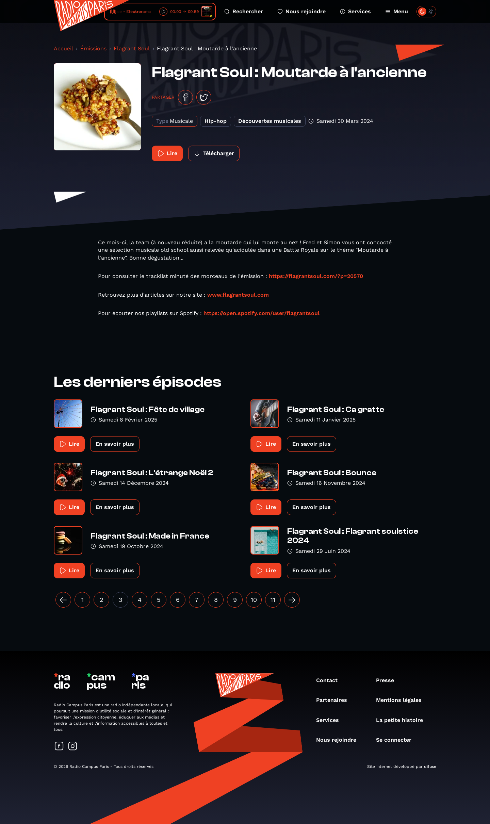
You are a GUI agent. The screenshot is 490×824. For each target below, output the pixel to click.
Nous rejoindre (301, 11)
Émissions (93, 48)
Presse (388, 680)
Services (355, 11)
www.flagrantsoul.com (238, 295)
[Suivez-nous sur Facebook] (59, 747)
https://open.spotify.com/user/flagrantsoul (261, 313)
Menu (396, 11)
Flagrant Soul (132, 48)
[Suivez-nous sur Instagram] (72, 747)
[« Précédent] (63, 599)
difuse (430, 766)
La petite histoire (403, 720)
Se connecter (397, 740)
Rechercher (243, 11)
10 (254, 599)
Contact (330, 680)
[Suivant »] (291, 599)
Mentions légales (402, 700)
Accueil (63, 48)
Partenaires (335, 700)
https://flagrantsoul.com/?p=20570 (316, 276)
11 (273, 599)
